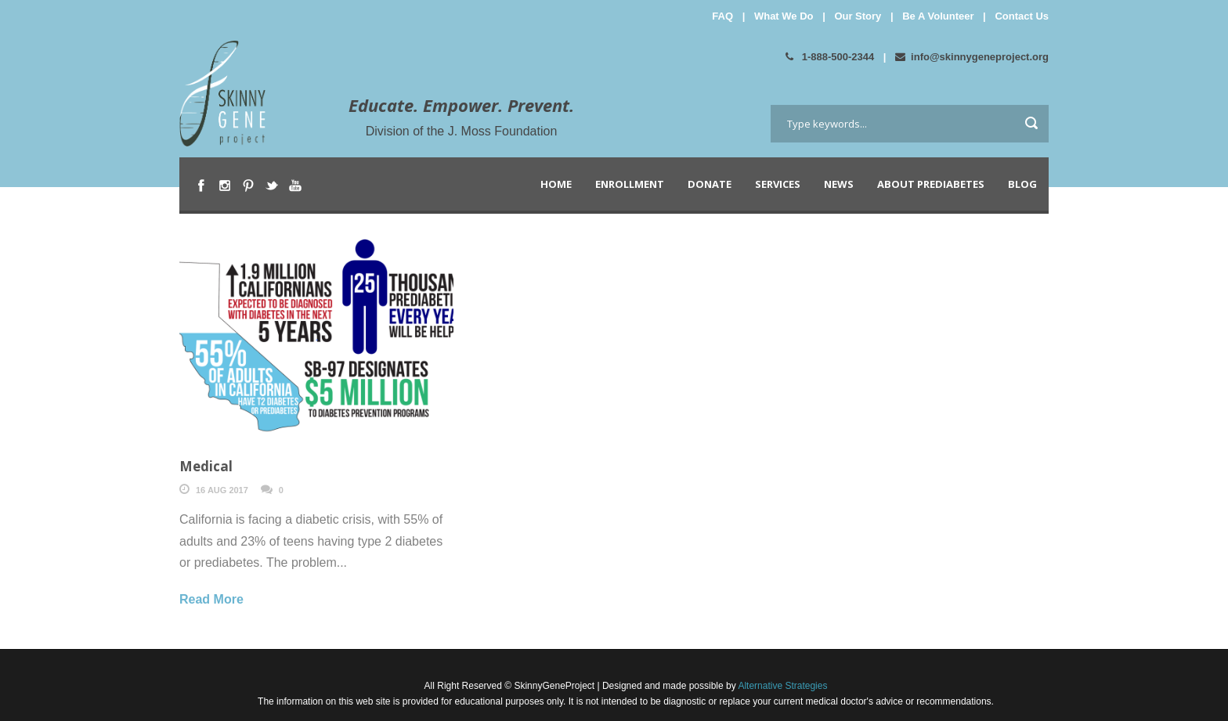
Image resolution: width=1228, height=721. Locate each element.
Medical (206, 466)
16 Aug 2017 (222, 490)
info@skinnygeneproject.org (972, 57)
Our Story (857, 16)
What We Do (784, 16)
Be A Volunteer (937, 16)
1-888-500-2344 (830, 57)
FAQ (722, 16)
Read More (211, 599)
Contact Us (1022, 16)
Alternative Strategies (782, 685)
